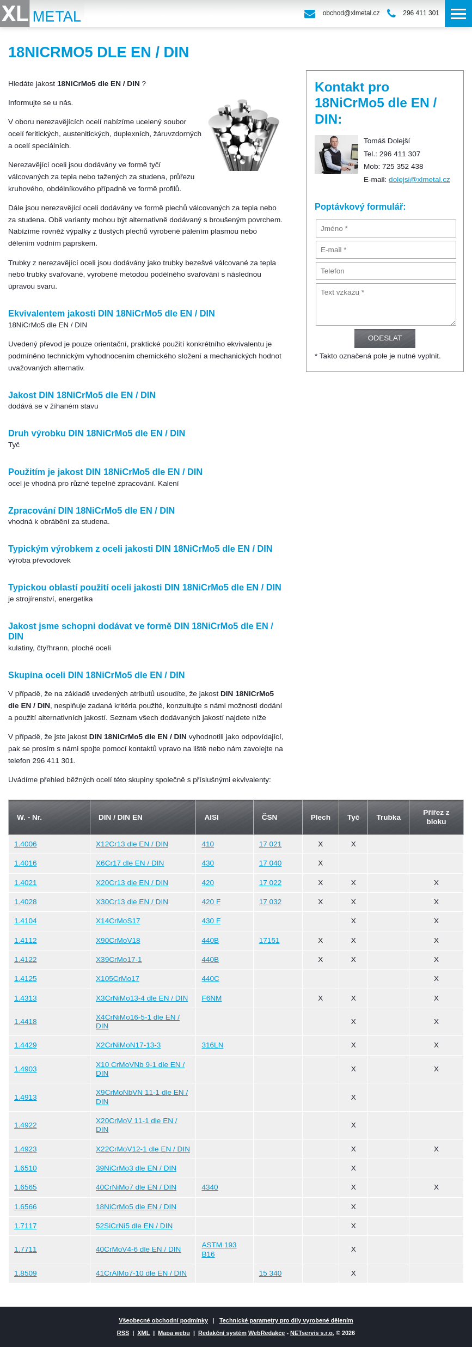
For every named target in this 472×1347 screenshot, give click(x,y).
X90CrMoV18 (118, 940)
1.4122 (25, 959)
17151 (269, 940)
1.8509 (25, 1273)
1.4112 (25, 940)
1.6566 (25, 1207)
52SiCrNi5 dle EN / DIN (134, 1226)
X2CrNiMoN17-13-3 (128, 1045)
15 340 (270, 1273)
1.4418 (25, 1021)
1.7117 (25, 1226)
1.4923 (25, 1149)
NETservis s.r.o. (312, 1333)
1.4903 (25, 1069)
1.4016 (25, 863)
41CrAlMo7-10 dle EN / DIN (141, 1273)
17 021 (270, 844)
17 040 (270, 863)
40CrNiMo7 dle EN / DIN (136, 1187)
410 (207, 844)
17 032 (270, 902)
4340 (209, 1187)
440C (210, 978)
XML (143, 1333)
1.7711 (25, 1249)
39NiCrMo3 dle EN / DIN (136, 1168)
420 (207, 883)
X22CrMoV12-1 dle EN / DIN (143, 1149)
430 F (210, 921)
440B (210, 940)
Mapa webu (174, 1333)
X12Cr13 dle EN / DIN (132, 844)
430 (207, 863)
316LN (212, 1045)
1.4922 (25, 1125)
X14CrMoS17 (118, 921)
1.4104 (25, 921)
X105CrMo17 (117, 978)
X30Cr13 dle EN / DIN (132, 902)
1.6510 (25, 1168)
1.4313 (25, 998)
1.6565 (25, 1187)
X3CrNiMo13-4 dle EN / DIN (142, 998)
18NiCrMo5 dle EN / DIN (136, 1207)
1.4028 (25, 902)
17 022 (270, 883)
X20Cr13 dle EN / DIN (132, 883)
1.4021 (25, 883)
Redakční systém (222, 1333)
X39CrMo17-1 (119, 959)
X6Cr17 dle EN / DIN (130, 863)
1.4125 (25, 978)
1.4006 (25, 844)
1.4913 (25, 1097)
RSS (123, 1333)
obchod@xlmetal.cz (351, 13)
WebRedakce (266, 1333)
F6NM (211, 998)
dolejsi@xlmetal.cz (419, 179)
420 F (210, 902)
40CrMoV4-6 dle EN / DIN (138, 1249)
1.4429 (25, 1045)
